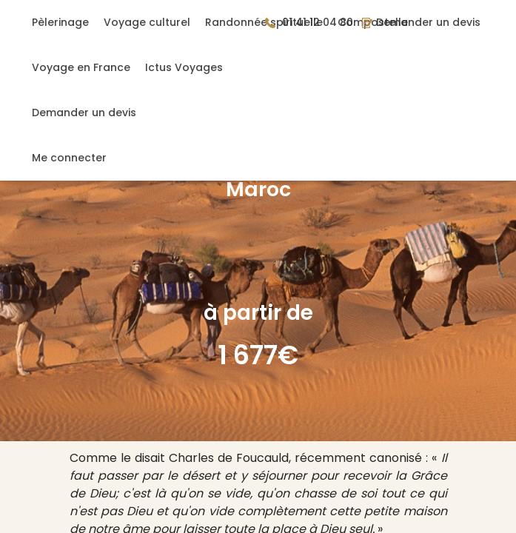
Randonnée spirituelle (264, 22)
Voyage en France (81, 67)
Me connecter (69, 157)
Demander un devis (84, 112)
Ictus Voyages (184, 67)
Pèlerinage (60, 22)
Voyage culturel (147, 22)
